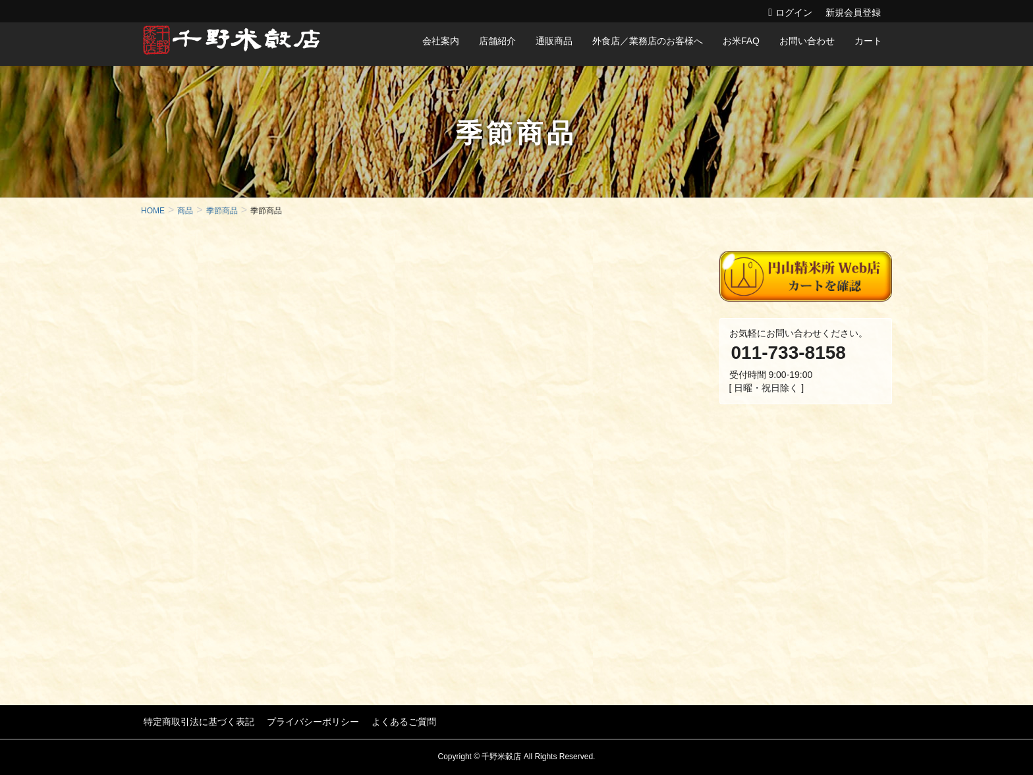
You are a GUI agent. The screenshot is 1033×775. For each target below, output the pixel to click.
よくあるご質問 (396, 721)
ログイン (793, 12)
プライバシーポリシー (308, 721)
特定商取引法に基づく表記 (196, 721)
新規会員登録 (853, 12)
